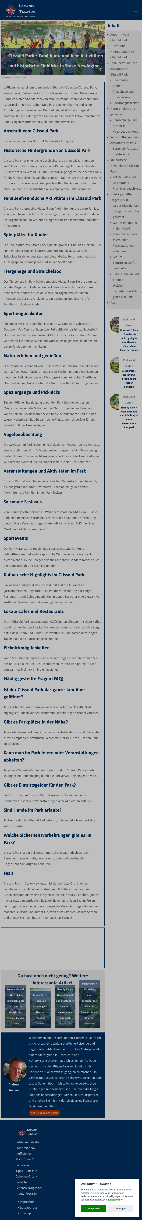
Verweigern (120, 1208)
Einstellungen (115, 1199)
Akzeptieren (93, 1208)
